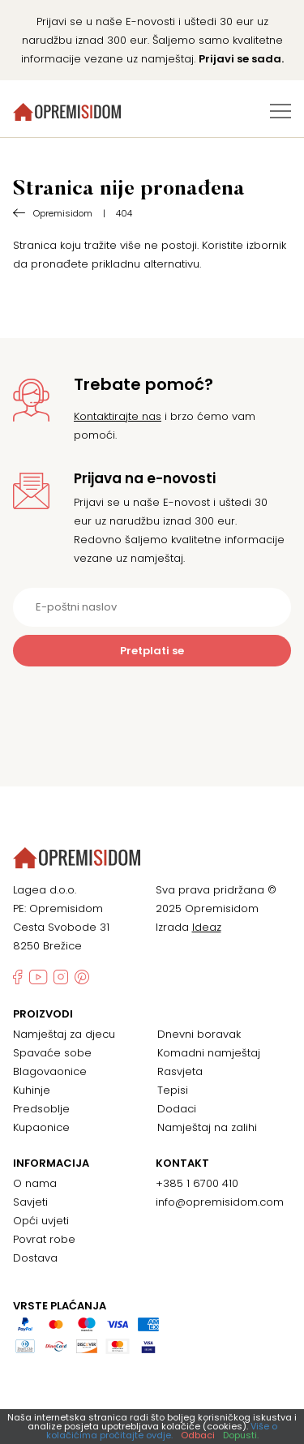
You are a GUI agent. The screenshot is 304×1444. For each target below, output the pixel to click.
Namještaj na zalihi (207, 1127)
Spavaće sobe (52, 1053)
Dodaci (176, 1108)
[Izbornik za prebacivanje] (280, 111)
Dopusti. (241, 1435)
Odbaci (198, 1435)
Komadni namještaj (208, 1053)
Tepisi (172, 1090)
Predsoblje (41, 1108)
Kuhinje (31, 1090)
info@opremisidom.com (220, 1202)
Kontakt (182, 1163)
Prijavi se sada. (241, 58)
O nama (35, 1183)
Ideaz (206, 927)
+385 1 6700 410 (197, 1183)
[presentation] (152, 706)
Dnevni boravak (199, 1034)
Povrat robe (44, 1239)
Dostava (35, 1258)
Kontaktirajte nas (117, 416)
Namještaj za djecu (64, 1034)
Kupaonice (41, 1127)
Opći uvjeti (41, 1220)
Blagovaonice (50, 1071)
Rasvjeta (180, 1071)
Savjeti (30, 1202)
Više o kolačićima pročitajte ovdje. (161, 1431)
